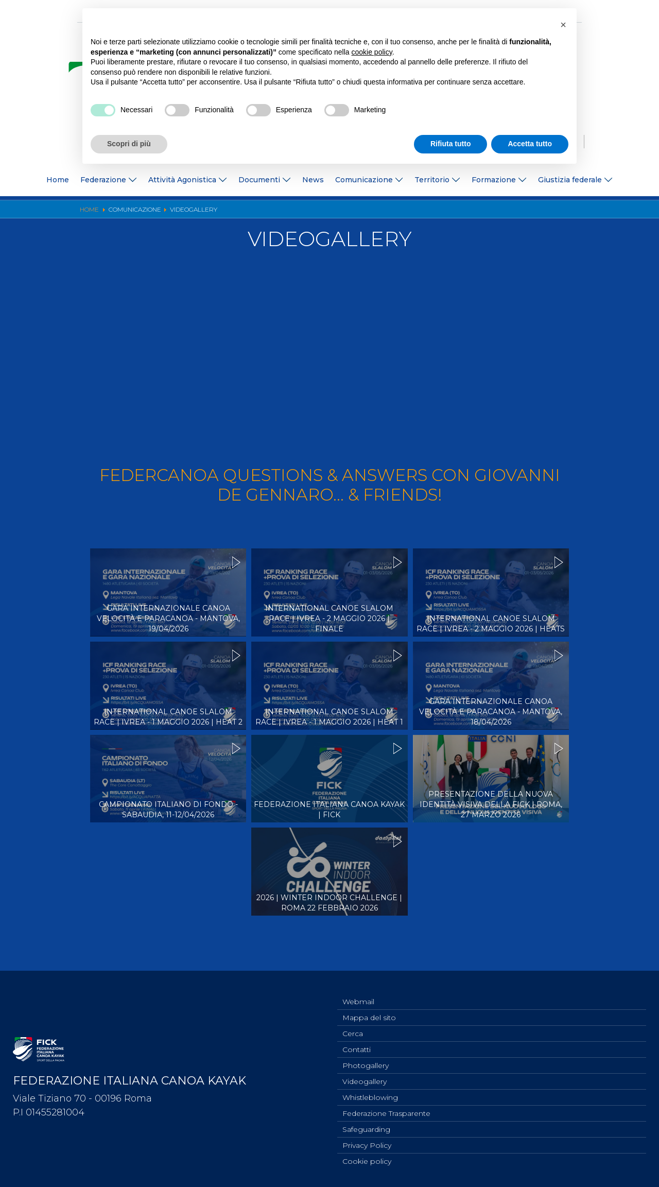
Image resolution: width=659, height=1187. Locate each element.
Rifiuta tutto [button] (450, 144)
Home (57, 179)
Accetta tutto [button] (530, 144)
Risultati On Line (413, 213)
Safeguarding (366, 1126)
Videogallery (354, 213)
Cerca (352, 1024)
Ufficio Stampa (243, 213)
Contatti (356, 1041)
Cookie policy (366, 1160)
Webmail (358, 990)
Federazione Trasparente (386, 1109)
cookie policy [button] (372, 52)
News (313, 179)
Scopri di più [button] (129, 144)
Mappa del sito (369, 1007)
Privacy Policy (366, 1143)
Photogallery (300, 213)
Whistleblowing (370, 1092)
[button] (563, 24)
